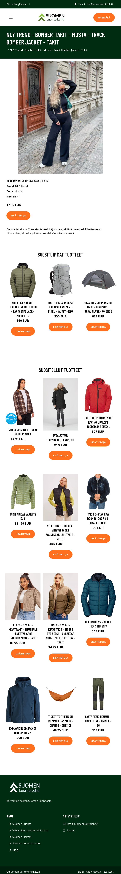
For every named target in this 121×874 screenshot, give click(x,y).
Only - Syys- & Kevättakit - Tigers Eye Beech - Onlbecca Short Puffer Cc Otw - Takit (60, 633)
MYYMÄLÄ (104, 17)
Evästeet (108, 871)
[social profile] (30, 4)
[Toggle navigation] (10, 17)
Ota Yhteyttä (93, 871)
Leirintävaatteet (31, 180)
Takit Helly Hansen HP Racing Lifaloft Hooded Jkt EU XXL (98, 422)
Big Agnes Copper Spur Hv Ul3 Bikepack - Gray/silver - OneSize (98, 307)
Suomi (81, 4)
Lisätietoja (18, 215)
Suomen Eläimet (21, 837)
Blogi (15, 850)
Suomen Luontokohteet (26, 843)
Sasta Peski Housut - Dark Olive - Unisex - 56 (98, 721)
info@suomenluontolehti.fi (100, 4)
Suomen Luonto (21, 824)
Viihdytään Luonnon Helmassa (30, 830)
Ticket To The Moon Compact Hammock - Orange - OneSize (60, 721)
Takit (45, 180)
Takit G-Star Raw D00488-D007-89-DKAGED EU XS (98, 518)
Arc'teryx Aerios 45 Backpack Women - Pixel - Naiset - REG (60, 307)
